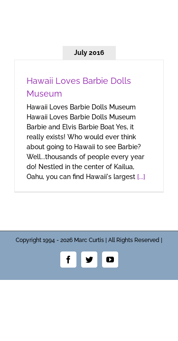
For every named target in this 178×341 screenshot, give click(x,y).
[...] (141, 176)
